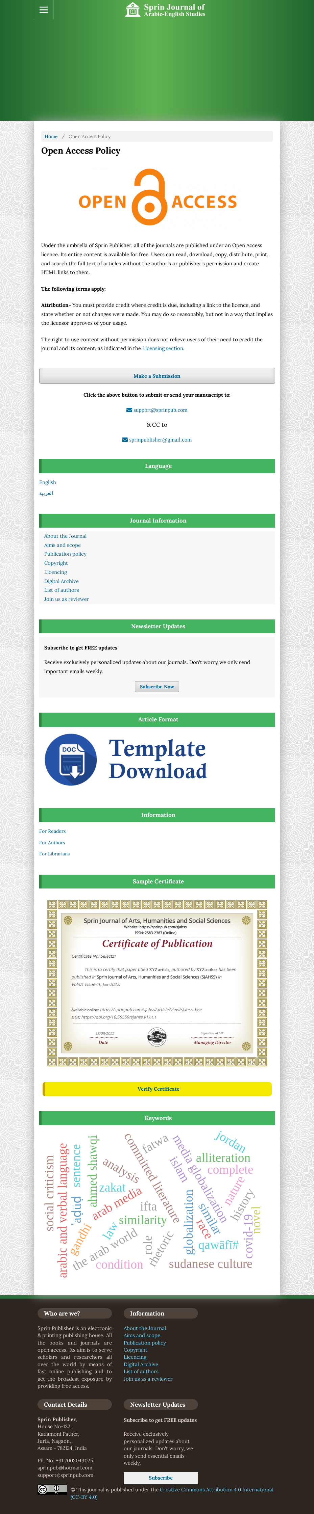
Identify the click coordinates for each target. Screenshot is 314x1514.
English (47, 482)
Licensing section (162, 348)
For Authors (52, 843)
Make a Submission (157, 376)
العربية (46, 493)
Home (51, 136)
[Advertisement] (157, 70)
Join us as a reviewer (148, 1379)
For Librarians (54, 854)
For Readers (52, 831)
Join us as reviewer (66, 599)
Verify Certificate (158, 1089)
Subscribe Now (157, 687)
